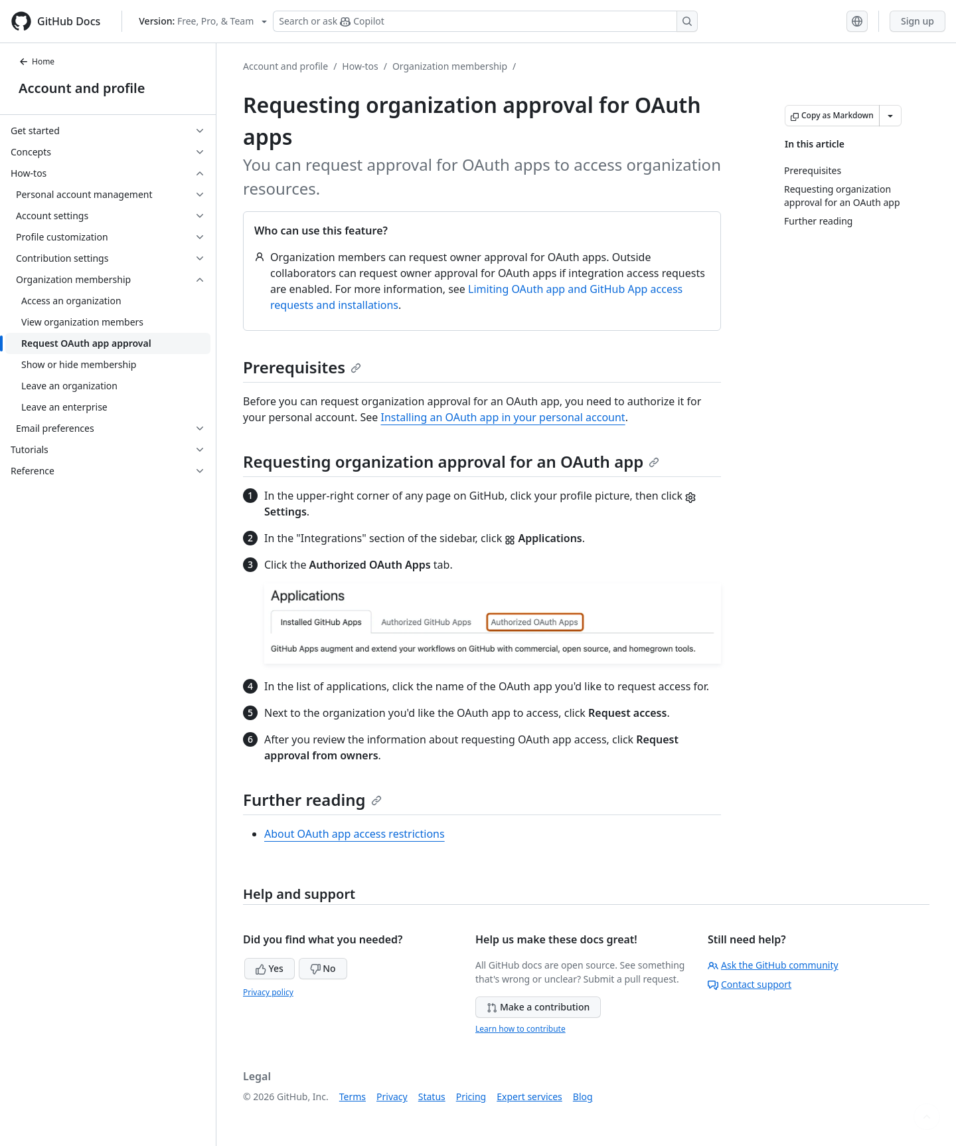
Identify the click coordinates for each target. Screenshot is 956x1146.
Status (431, 1096)
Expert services (529, 1096)
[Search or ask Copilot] (485, 21)
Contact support (749, 984)
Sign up (917, 21)
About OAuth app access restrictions (354, 833)
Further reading (312, 800)
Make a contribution (538, 1007)
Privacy (392, 1096)
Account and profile (82, 88)
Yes (269, 968)
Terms (352, 1096)
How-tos (360, 66)
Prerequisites (302, 367)
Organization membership (449, 66)
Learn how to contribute (520, 1028)
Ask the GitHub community (773, 965)
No (323, 968)
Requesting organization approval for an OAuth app (451, 461)
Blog (583, 1096)
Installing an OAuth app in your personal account (502, 417)
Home (36, 61)
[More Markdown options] (890, 115)
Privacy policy (268, 992)
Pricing (471, 1096)
